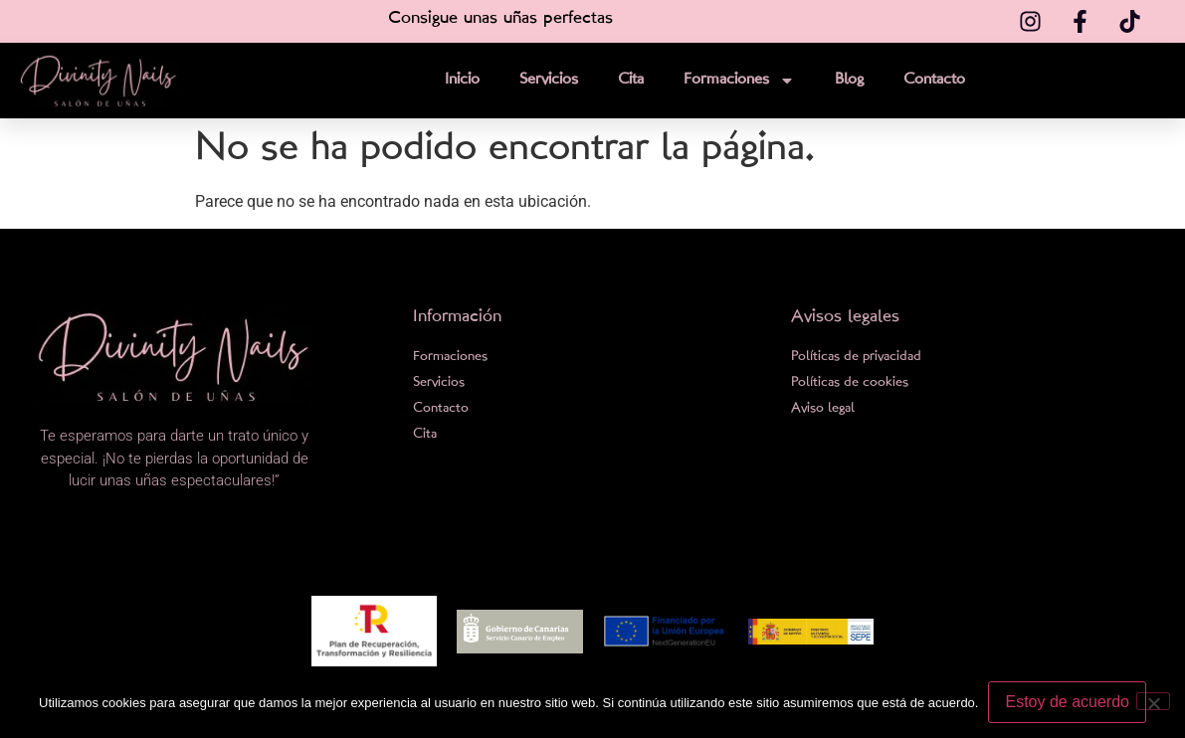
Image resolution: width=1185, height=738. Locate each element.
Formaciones (739, 80)
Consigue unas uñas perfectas (500, 18)
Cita (631, 80)
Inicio (462, 80)
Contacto (934, 80)
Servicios (548, 80)
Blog (849, 80)
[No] (1153, 701)
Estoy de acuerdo (1067, 701)
